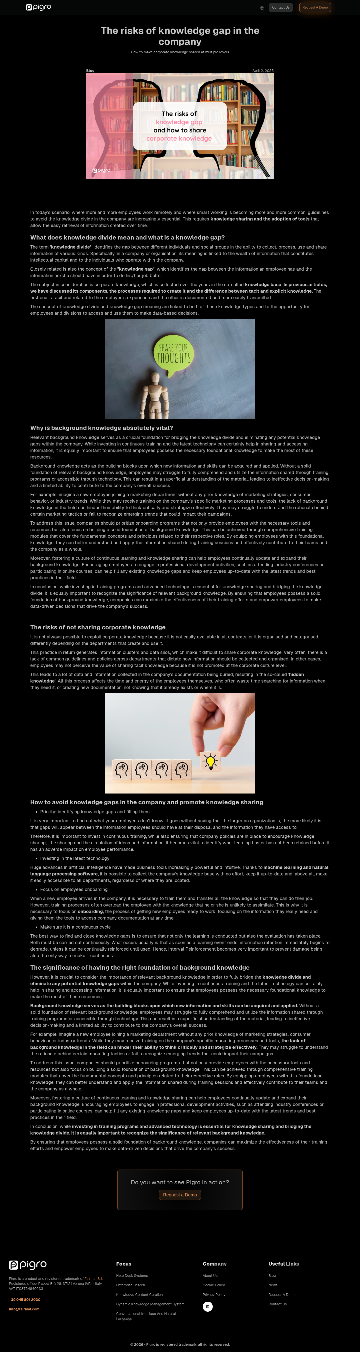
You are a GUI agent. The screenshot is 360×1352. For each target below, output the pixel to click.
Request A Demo (315, 7)
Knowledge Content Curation (139, 1295)
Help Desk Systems (132, 1276)
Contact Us (281, 7)
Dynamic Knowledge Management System (150, 1304)
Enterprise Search (130, 1285)
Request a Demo (180, 1194)
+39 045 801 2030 (24, 1300)
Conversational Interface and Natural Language (146, 1316)
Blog (272, 1276)
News (273, 1285)
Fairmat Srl (93, 1279)
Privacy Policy (214, 1295)
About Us (210, 1276)
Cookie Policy (214, 1285)
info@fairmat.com (24, 1309)
